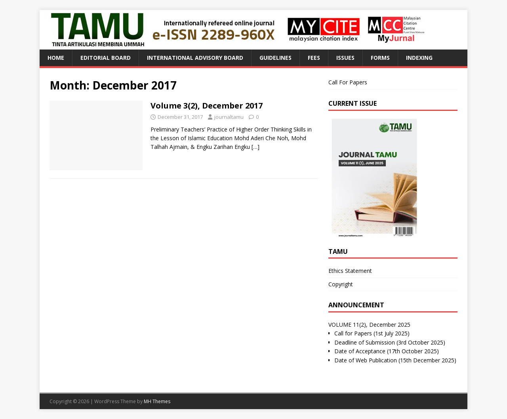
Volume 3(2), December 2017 (207, 105)
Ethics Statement (350, 270)
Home (56, 57)
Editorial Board (105, 57)
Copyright (340, 284)
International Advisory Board (195, 57)
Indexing (419, 57)
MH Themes (157, 401)
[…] (255, 146)
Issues (345, 57)
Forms (380, 57)
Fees (314, 57)
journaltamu (229, 116)
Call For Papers (347, 82)
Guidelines (275, 57)
